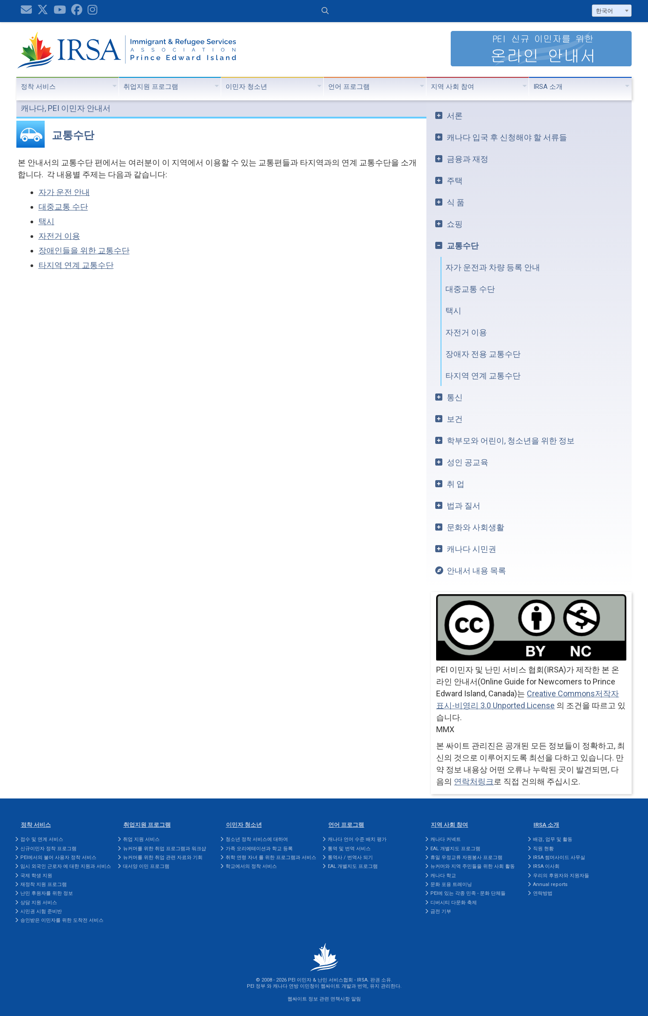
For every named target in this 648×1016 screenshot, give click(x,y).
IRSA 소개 (548, 87)
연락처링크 (474, 781)
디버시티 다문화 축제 (453, 902)
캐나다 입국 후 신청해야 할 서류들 (507, 137)
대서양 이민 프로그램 (146, 866)
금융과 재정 (467, 159)
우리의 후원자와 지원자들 (561, 875)
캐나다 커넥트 (445, 839)
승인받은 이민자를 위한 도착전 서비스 (62, 920)
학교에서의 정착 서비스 (251, 866)
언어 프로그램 (349, 87)
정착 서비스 (38, 87)
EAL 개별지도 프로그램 (353, 866)
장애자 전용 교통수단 (483, 354)
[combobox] (612, 10)
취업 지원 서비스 (141, 839)
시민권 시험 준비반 (41, 911)
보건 (455, 419)
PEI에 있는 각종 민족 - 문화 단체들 (468, 893)
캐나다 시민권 (471, 549)
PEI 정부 (256, 986)
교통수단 (463, 245)
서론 (455, 115)
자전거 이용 (59, 236)
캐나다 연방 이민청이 (296, 986)
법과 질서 (463, 505)
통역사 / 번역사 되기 (350, 857)
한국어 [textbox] (604, 11)
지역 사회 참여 (452, 87)
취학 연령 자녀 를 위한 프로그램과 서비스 (271, 857)
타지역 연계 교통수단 (76, 265)
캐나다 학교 (443, 875)
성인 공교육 (467, 462)
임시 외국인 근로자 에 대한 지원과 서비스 (65, 866)
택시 (46, 221)
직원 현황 (543, 849)
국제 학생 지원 (36, 875)
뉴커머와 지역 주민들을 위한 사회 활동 (472, 866)
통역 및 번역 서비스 (349, 849)
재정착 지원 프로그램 (43, 884)
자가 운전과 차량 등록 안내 (492, 267)
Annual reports (550, 884)
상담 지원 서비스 (38, 902)
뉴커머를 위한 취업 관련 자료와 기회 (163, 857)
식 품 (455, 202)
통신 (455, 397)
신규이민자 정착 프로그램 (48, 849)
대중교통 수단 (63, 206)
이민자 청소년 (246, 87)
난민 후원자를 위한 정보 (46, 893)
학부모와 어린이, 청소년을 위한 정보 (511, 440)
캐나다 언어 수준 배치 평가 (357, 839)
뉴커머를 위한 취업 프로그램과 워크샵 (164, 849)
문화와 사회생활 (475, 527)
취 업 (455, 484)
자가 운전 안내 (64, 192)
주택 (455, 180)
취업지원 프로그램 (150, 87)
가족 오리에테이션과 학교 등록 (259, 849)
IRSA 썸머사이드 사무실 (559, 857)
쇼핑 (455, 224)
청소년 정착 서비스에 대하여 (257, 839)
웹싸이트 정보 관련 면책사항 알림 (324, 999)
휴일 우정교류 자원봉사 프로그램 (466, 857)
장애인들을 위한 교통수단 (84, 250)
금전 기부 (440, 911)
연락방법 (542, 893)
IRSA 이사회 (546, 866)
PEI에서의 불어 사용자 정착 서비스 (58, 857)
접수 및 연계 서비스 (41, 839)
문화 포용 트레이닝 (451, 884)
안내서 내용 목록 (476, 570)
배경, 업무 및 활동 (552, 839)
